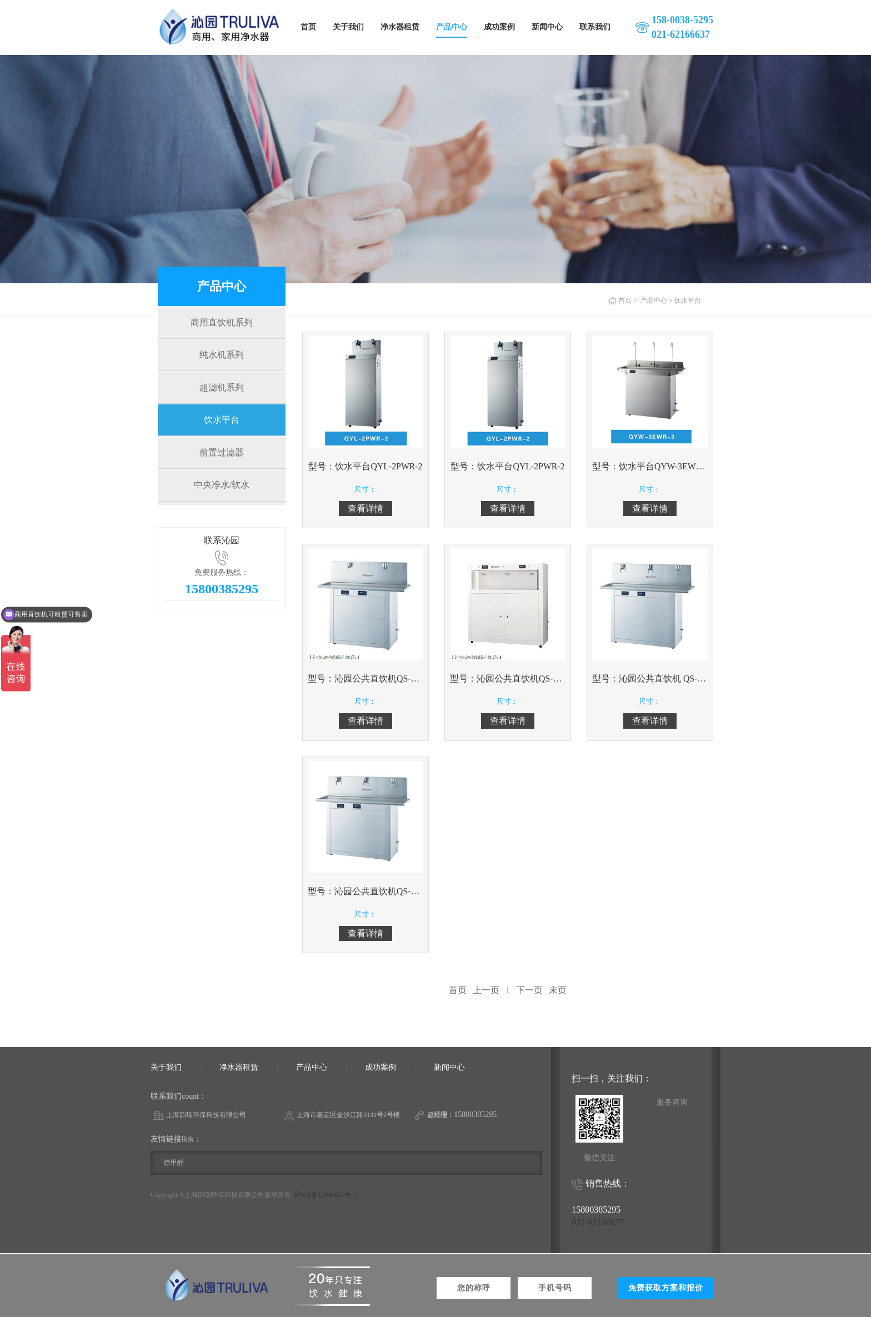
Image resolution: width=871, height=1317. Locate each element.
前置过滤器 (221, 458)
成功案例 (499, 27)
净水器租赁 (400, 27)
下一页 (529, 991)
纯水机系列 (221, 357)
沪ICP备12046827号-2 (325, 1196)
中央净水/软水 (221, 492)
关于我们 (348, 27)
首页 (308, 27)
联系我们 (594, 27)
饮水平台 (221, 424)
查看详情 (365, 508)
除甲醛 (174, 1164)
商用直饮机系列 (222, 323)
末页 (558, 991)
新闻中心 (547, 27)
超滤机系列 (221, 390)
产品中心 (451, 27)
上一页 (486, 991)
